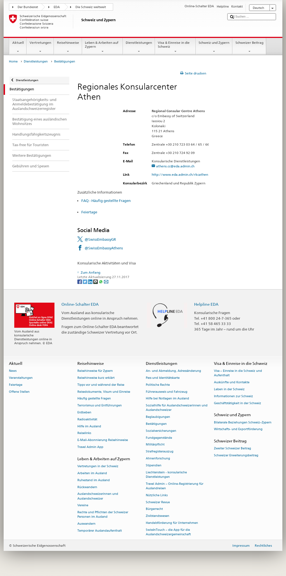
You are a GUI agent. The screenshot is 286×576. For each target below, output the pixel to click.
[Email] (106, 281)
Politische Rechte (158, 385)
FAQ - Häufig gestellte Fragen (106, 200)
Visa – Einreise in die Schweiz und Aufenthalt (238, 373)
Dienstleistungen (139, 47)
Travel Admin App (90, 447)
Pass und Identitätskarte (163, 378)
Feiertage (89, 212)
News (12, 371)
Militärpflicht (155, 445)
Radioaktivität (87, 419)
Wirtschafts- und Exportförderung (238, 429)
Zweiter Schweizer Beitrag (232, 448)
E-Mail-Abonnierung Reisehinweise (102, 440)
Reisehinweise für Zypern (95, 371)
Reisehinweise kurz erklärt (96, 378)
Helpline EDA (206, 304)
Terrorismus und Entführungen (99, 406)
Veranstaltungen (21, 378)
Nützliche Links (157, 495)
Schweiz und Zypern (214, 47)
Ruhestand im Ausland (93, 480)
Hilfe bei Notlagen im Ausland (167, 399)
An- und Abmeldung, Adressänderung (173, 371)
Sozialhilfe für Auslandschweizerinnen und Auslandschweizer (177, 408)
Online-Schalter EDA (80, 304)
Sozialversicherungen (161, 431)
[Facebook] (80, 281)
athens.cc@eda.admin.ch (175, 166)
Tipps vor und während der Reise (100, 385)
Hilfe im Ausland (89, 426)
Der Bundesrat (28, 7)
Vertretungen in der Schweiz (97, 466)
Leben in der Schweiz (229, 389)
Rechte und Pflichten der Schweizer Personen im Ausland (102, 515)
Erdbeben (84, 412)
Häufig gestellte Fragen (94, 399)
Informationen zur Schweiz (233, 396)
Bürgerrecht (154, 509)
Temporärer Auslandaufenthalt (99, 530)
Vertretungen (40, 47)
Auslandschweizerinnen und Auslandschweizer (97, 496)
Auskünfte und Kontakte (231, 382)
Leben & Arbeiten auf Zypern (102, 47)
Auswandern (86, 524)
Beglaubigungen (158, 417)
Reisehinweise (68, 47)
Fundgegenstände (159, 438)
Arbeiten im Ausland (92, 473)
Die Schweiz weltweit (90, 7)
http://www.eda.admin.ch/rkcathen (182, 174)
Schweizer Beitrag (249, 47)
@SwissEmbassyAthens (104, 248)
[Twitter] (85, 281)
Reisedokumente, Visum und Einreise (103, 392)
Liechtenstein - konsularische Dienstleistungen (166, 475)
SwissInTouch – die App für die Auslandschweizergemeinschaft (168, 532)
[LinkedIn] (90, 281)
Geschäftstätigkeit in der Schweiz (237, 403)
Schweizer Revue (158, 502)
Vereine (82, 505)
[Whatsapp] (101, 281)
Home (13, 61)
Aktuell (17, 47)
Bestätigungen (156, 424)
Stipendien (153, 465)
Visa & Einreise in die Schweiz (175, 47)
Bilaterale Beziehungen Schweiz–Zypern (242, 422)
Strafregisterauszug (159, 452)
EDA (57, 7)
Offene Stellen (19, 392)
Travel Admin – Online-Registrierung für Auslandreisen (174, 486)
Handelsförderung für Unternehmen (172, 523)
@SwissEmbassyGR (100, 239)
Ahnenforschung (158, 458)
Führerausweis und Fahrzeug (166, 392)
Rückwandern (87, 487)
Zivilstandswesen (157, 516)
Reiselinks (84, 433)
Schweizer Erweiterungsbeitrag (236, 455)
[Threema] (96, 281)
